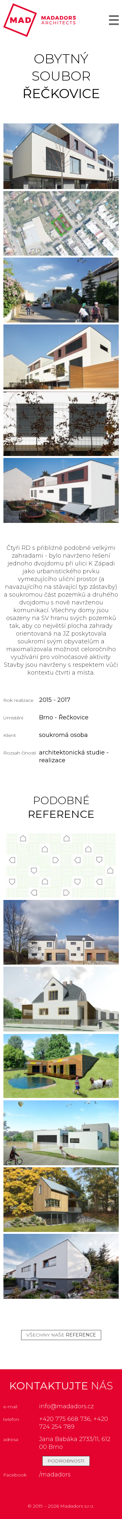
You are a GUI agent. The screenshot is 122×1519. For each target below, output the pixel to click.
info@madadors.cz (66, 1406)
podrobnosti (66, 1461)
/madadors (55, 1474)
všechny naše (61, 1335)
